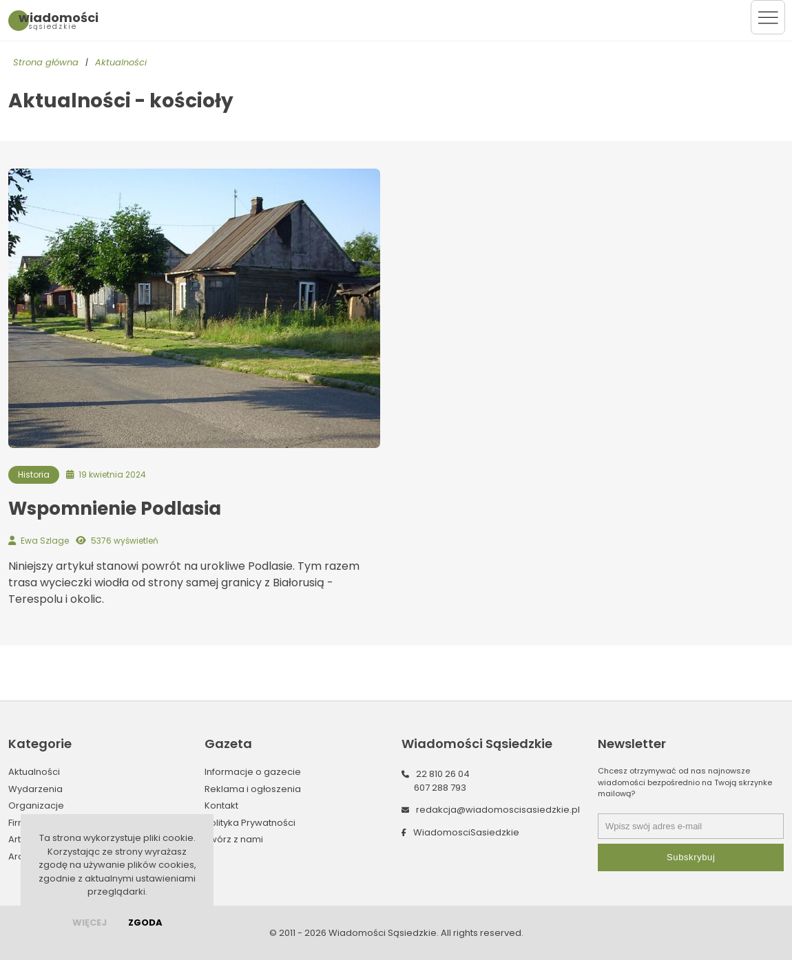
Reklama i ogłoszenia (253, 789)
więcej (89, 922)
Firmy (20, 822)
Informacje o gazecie (253, 771)
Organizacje (36, 805)
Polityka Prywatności (250, 822)
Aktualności (121, 62)
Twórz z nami (234, 839)
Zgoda (145, 922)
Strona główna (46, 62)
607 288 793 (440, 787)
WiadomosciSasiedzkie (466, 832)
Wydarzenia (35, 789)
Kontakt (221, 805)
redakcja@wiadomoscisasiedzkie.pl (498, 809)
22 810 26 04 (443, 773)
